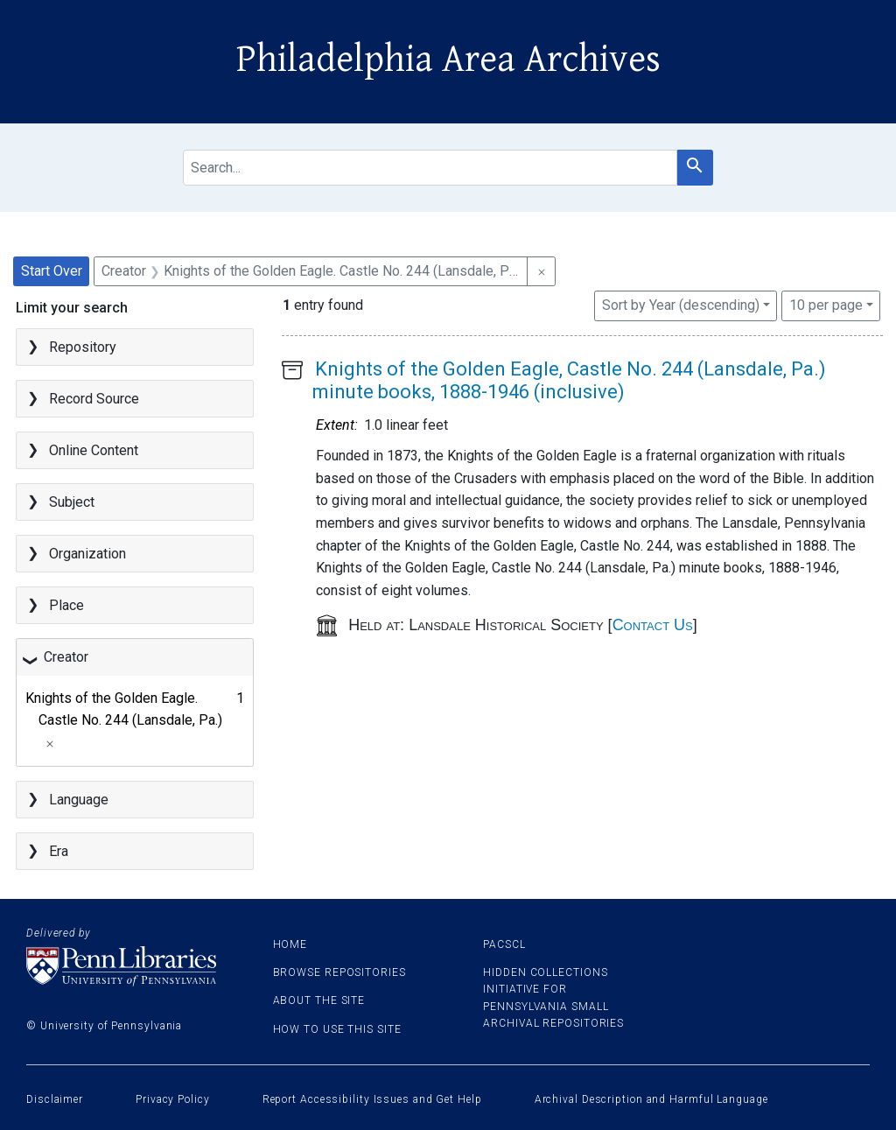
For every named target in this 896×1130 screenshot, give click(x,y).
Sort (681, 305)
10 (826, 303)
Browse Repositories (339, 972)
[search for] (430, 168)
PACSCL (504, 944)
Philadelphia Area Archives (448, 59)
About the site (319, 1000)
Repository (82, 347)
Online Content (93, 450)
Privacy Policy (173, 1099)
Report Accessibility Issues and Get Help (372, 1099)
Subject (71, 502)
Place (66, 605)
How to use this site (337, 1029)
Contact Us (652, 625)
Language (78, 799)
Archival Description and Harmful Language (651, 1099)
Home (290, 944)
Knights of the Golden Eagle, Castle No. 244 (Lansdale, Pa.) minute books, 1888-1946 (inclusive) (569, 380)
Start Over (51, 271)
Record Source (94, 398)
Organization (87, 553)
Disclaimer (54, 1099)
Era (58, 851)
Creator (66, 657)
